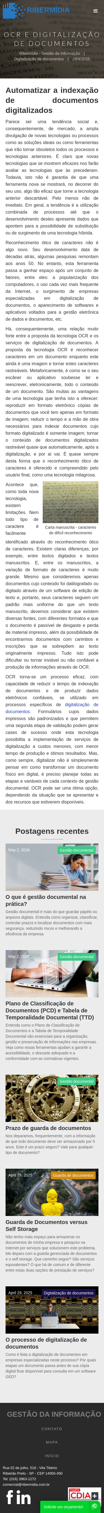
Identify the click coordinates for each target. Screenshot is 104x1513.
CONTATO (52, 1429)
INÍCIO (52, 1456)
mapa (52, 1442)
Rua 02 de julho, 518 (19, 1468)
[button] (95, 11)
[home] (35, 11)
